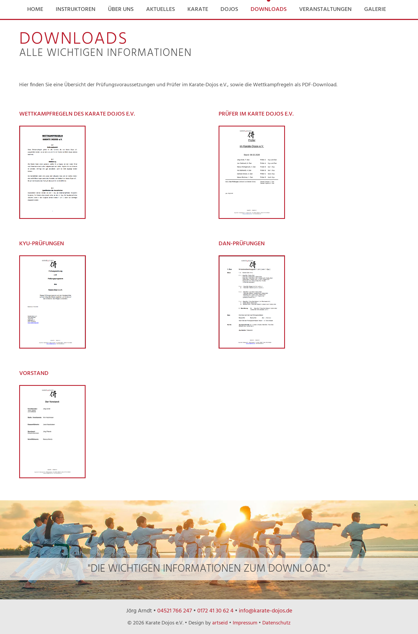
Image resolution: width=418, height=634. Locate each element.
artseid (220, 623)
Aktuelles (160, 9)
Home (35, 9)
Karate (197, 9)
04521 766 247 (174, 611)
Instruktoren (75, 9)
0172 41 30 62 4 (215, 611)
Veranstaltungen (325, 9)
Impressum (245, 623)
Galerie (375, 9)
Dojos (229, 9)
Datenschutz (276, 623)
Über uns (121, 9)
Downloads (269, 9)
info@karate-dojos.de (265, 611)
